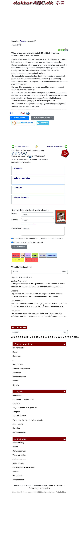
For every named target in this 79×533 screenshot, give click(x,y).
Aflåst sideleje (18, 463)
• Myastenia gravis (21, 197)
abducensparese (19, 459)
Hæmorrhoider (18, 348)
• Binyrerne (17, 188)
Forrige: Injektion (20, 146)
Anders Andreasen (19, 281)
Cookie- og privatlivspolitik (23, 399)
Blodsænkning (18, 443)
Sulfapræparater (19, 451)
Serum (15, 352)
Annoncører (17, 395)
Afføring (16, 471)
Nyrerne (16, 385)
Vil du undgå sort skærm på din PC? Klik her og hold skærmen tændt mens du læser (35, 54)
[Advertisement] (39, 22)
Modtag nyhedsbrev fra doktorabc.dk (28, 242)
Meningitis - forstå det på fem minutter (28, 420)
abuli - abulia (18, 424)
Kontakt (60, 485)
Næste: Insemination (57, 146)
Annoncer (51, 485)
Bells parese (18, 364)
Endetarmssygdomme (21, 368)
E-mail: (14, 220)
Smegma (16, 412)
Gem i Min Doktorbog (19, 118)
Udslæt (15, 381)
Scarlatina (17, 373)
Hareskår (16, 428)
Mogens (14, 291)
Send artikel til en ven (25, 123)
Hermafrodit (17, 476)
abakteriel (17, 403)
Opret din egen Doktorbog (42, 118)
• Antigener (17, 168)
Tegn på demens (19, 416)
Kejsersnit (17, 356)
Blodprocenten (18, 480)
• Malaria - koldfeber (21, 178)
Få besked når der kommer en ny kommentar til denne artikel (38, 239)
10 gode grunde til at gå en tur (25, 408)
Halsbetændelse (19, 377)
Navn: (14, 214)
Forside (23, 41)
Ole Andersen (17, 301)
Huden (15, 447)
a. (13, 360)
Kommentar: (15, 228)
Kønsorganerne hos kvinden (24, 467)
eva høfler (15, 311)
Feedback (44, 123)
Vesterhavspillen (19, 455)
